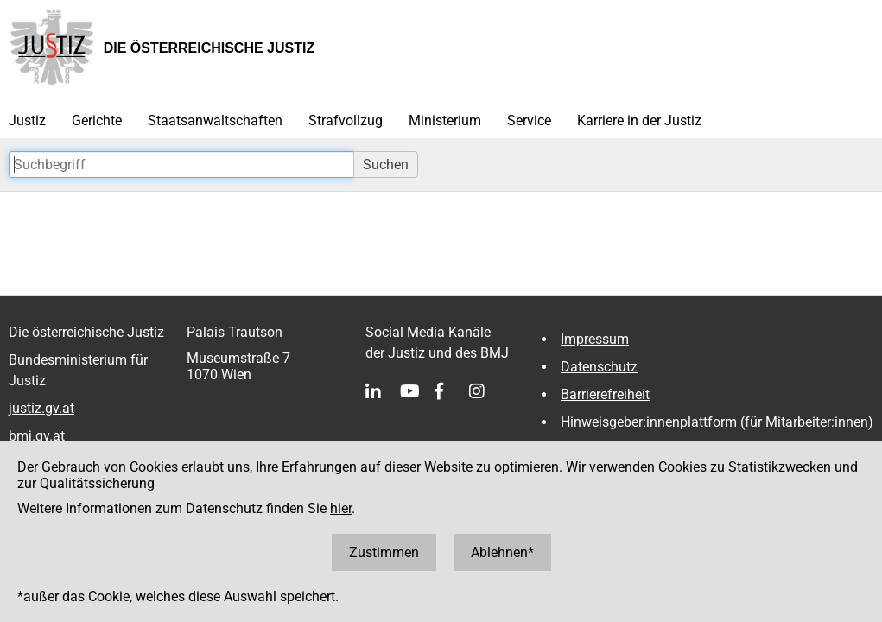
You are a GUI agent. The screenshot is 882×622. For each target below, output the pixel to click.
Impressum (595, 339)
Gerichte (97, 120)
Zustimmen (384, 552)
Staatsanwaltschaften (215, 120)
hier (341, 508)
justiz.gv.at (41, 408)
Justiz (27, 120)
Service (529, 120)
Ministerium (445, 120)
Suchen (386, 164)
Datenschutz (599, 367)
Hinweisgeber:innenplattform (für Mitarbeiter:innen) (717, 422)
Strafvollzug (345, 120)
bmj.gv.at (37, 436)
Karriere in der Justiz (639, 120)
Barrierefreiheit (605, 394)
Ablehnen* (502, 552)
